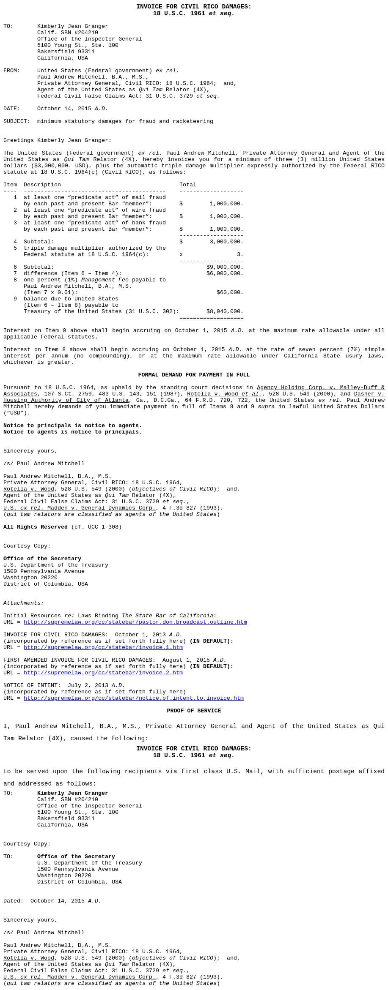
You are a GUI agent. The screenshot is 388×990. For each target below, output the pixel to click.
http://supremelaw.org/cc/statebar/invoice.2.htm (103, 673)
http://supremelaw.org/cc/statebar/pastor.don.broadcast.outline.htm (135, 622)
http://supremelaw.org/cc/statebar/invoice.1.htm (103, 647)
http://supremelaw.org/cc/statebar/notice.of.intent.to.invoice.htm (134, 698)
